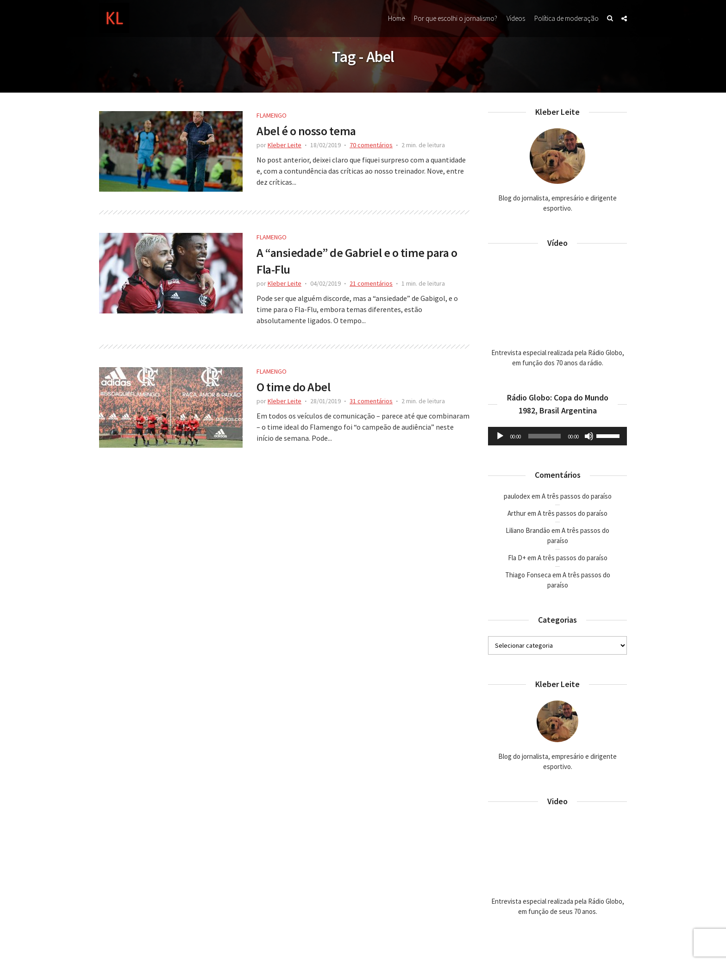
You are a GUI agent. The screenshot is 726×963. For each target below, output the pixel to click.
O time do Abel (293, 386)
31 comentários (371, 401)
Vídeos (516, 18)
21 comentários (371, 283)
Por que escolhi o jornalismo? (455, 18)
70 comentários (371, 145)
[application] (557, 436)
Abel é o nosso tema (306, 130)
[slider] (544, 436)
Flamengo (272, 115)
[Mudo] (589, 436)
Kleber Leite (284, 145)
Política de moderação (566, 18)
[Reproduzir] (500, 436)
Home (396, 18)
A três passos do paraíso (577, 496)
